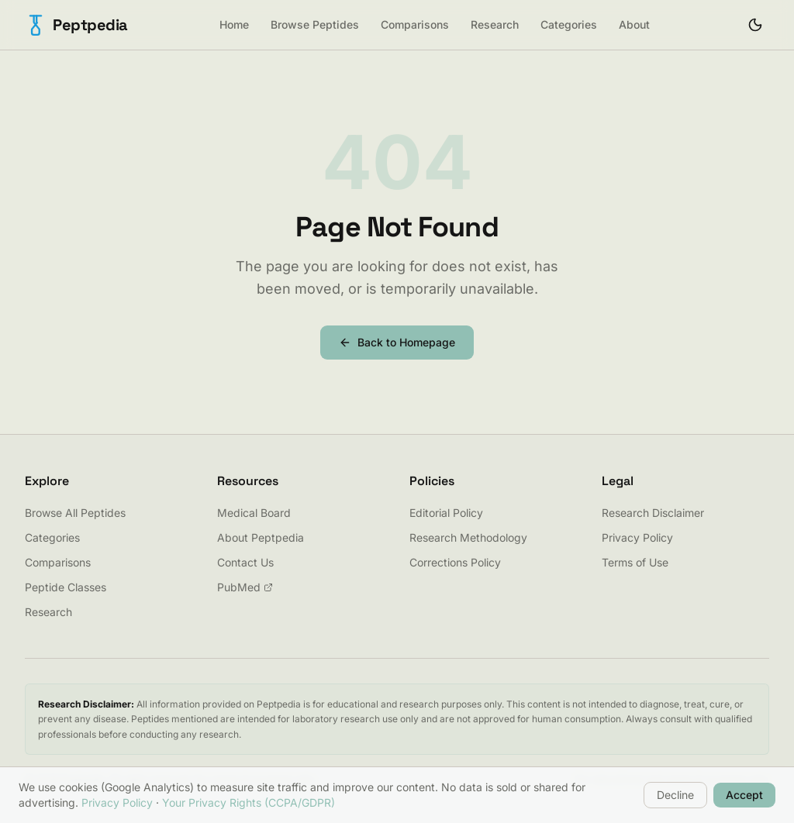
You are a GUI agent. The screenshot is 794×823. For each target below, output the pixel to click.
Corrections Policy (455, 562)
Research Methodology (468, 537)
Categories (568, 24)
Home (234, 24)
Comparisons (415, 24)
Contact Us (245, 562)
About (634, 24)
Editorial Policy (446, 512)
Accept (744, 794)
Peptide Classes (65, 587)
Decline (675, 794)
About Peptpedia (260, 537)
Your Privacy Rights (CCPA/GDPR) (248, 802)
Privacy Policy (637, 537)
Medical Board (254, 512)
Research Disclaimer (653, 512)
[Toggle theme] (755, 25)
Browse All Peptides (75, 512)
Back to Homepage (397, 342)
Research (495, 24)
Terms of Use (635, 562)
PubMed (245, 587)
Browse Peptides (315, 24)
